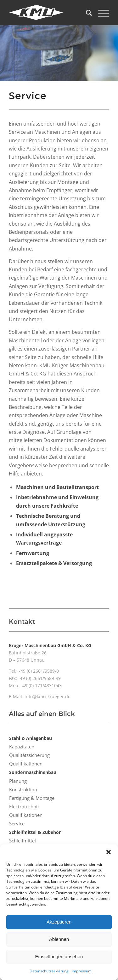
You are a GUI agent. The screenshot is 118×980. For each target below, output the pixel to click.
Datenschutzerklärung (49, 971)
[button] (108, 852)
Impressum (82, 971)
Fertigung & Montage (31, 798)
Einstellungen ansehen (59, 956)
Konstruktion (23, 789)
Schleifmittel (22, 840)
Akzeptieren (59, 921)
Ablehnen (59, 939)
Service (17, 823)
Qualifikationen (25, 763)
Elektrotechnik (24, 806)
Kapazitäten (21, 746)
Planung (18, 781)
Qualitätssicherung (29, 755)
